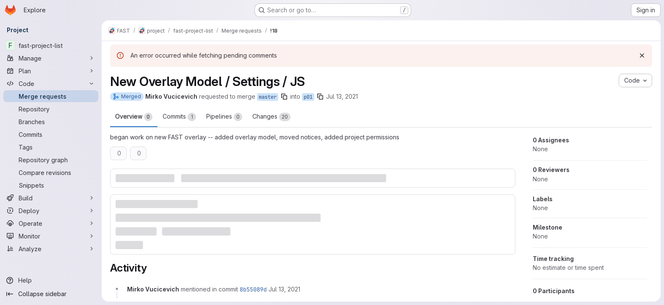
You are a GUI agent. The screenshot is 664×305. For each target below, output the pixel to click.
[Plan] (50, 71)
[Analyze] (50, 249)
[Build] (50, 198)
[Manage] (50, 58)
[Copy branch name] (284, 97)
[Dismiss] (642, 55)
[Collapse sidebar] (50, 294)
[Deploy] (50, 210)
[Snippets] (50, 185)
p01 (308, 97)
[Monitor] (50, 236)
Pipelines (224, 117)
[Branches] (50, 122)
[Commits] (50, 134)
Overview (133, 117)
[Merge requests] (50, 96)
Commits (179, 117)
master (268, 97)
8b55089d (253, 289)
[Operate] (50, 223)
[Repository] (50, 109)
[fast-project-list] (50, 45)
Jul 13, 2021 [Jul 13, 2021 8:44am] (342, 96)
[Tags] (50, 147)
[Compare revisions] (50, 172)
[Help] (50, 280)
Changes (271, 117)
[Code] (50, 83)
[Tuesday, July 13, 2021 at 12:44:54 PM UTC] (284, 289)
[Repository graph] (50, 160)
